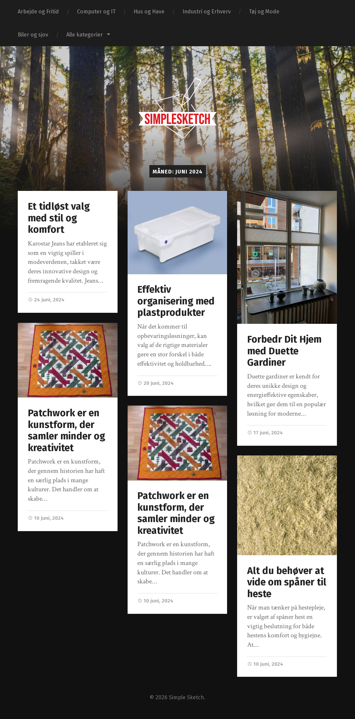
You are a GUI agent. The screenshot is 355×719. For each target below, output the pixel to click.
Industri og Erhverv (207, 11)
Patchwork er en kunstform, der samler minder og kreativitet (66, 430)
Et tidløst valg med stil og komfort (59, 218)
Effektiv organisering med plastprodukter (176, 301)
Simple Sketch (186, 698)
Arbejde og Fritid (38, 11)
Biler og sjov (33, 34)
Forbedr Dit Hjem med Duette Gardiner (284, 351)
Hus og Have (149, 11)
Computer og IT (96, 11)
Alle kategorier (84, 34)
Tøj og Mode (264, 11)
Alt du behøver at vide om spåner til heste (286, 582)
